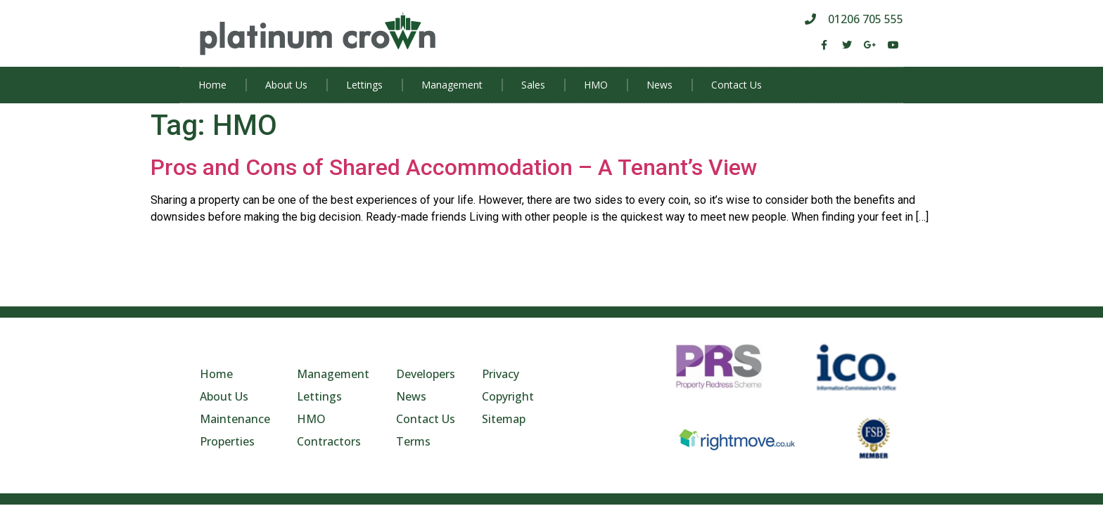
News (659, 84)
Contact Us (736, 84)
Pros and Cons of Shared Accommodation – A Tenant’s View (454, 167)
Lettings (364, 84)
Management (452, 84)
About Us (286, 84)
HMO (596, 84)
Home (212, 84)
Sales (533, 84)
